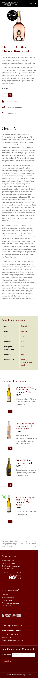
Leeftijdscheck (7, 600)
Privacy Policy (7, 606)
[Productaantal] (4, 95)
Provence (24, 331)
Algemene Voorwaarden (10, 603)
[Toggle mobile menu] (31, 3)
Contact (5, 595)
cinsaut (23, 360)
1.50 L (23, 336)
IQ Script (28, 675)
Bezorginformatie (8, 597)
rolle (30, 362)
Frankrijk (24, 326)
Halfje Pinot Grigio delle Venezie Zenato (28, 543)
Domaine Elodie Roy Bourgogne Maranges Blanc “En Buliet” (10, 543)
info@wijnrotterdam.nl (12, 566)
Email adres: (7, 655)
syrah (23, 365)
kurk (22, 341)
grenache (24, 362)
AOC (23, 354)
